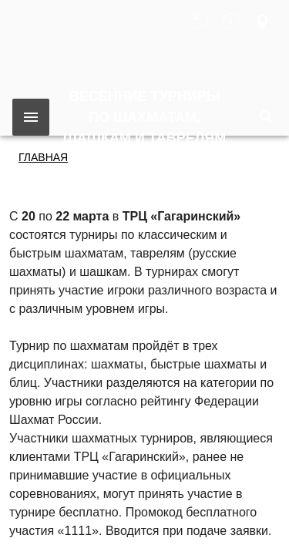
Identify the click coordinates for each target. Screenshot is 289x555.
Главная (43, 157)
